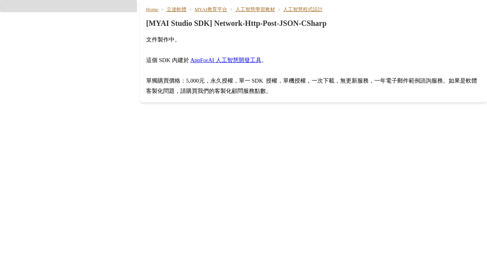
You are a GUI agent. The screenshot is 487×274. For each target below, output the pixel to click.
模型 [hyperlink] (342, 19)
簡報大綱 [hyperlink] (328, 197)
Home (159, 49)
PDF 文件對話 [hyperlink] (334, 266)
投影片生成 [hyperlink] (331, 211)
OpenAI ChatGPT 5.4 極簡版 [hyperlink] (183, 225)
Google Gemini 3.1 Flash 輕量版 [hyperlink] (188, 266)
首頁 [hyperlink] (307, 19)
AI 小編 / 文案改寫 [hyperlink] (339, 239)
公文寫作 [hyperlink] (328, 252)
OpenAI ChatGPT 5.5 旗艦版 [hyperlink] (183, 197)
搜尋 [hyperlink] (153, 184)
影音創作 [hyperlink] (400, 19)
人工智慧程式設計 (300, 49)
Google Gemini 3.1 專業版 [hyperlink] (180, 252)
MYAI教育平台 (213, 49)
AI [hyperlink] (324, 19)
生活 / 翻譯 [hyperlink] (436, 19)
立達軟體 (181, 49)
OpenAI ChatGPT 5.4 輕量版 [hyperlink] (183, 211)
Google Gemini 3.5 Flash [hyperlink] (179, 239)
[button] (68, 53)
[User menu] (469, 19)
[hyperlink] (68, 91)
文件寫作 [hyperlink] (368, 19)
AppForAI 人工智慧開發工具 (233, 89)
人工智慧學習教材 (254, 49)
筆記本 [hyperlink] (325, 225)
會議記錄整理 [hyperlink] (333, 184)
